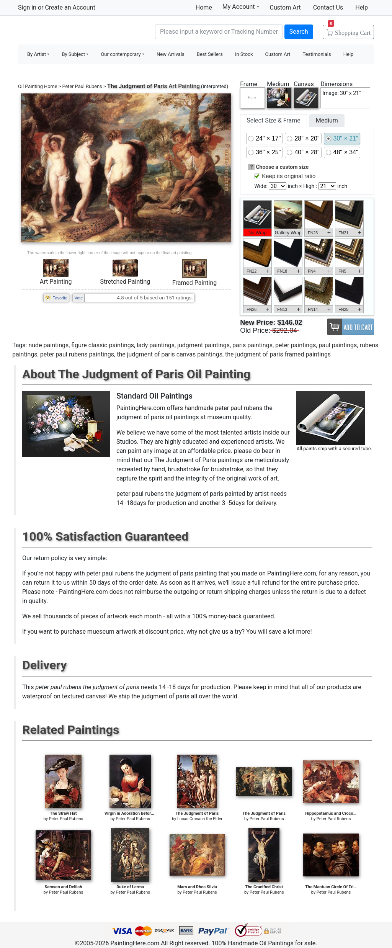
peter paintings (295, 345)
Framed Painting (194, 282)
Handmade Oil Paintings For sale (75, 30)
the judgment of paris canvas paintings (169, 354)
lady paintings (156, 345)
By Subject (73, 54)
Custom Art (285, 7)
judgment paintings (203, 345)
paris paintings (252, 345)
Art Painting (56, 281)
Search (298, 31)
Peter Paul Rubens (82, 86)
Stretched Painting (125, 281)
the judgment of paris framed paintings (278, 354)
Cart (349, 30)
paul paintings (337, 345)
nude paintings (48, 345)
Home (204, 7)
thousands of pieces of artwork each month (102, 616)
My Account (241, 6)
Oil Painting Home (37, 86)
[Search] (219, 32)
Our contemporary (120, 54)
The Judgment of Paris (137, 86)
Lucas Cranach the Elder (199, 818)
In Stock (244, 54)
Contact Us (328, 7)
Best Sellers (210, 54)
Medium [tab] (327, 120)
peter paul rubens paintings (77, 354)
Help (361, 7)
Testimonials (316, 54)
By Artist (36, 54)
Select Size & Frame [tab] (273, 120)
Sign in (27, 7)
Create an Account (70, 7)
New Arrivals (171, 54)
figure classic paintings (102, 345)
